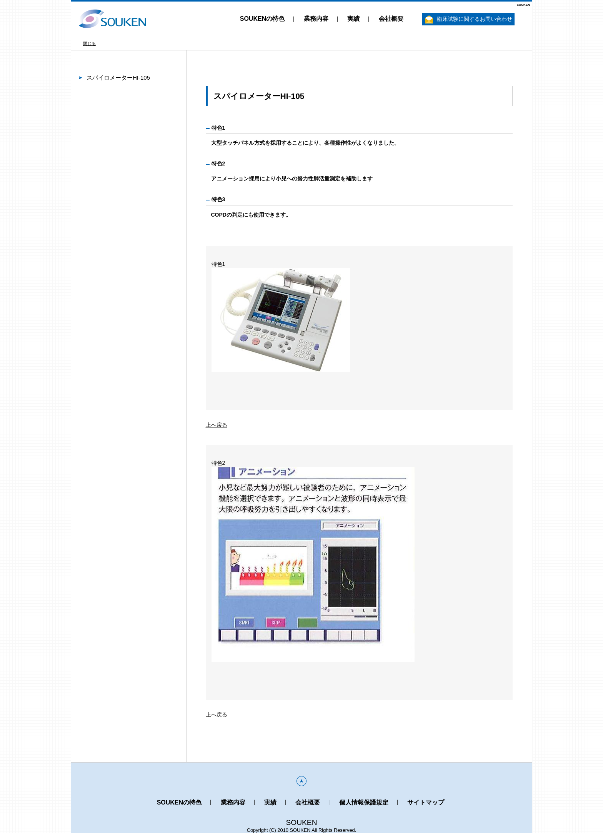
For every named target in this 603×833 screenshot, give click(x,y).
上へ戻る (216, 425)
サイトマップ (425, 802)
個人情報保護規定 (363, 802)
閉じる (89, 43)
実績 (353, 18)
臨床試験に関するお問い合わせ (468, 19)
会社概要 (391, 18)
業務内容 (316, 18)
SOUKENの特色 (262, 18)
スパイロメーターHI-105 (118, 77)
